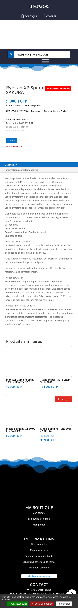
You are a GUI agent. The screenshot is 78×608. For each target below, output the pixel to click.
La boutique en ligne (39, 518)
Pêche (64, 111)
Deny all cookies (42, 603)
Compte (51, 16)
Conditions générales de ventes (39, 561)
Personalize (64, 603)
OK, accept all (18, 603)
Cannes (48, 111)
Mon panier (39, 524)
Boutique (31, 16)
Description (11, 164)
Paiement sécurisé (39, 567)
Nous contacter (39, 544)
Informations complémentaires (21, 169)
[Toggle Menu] (45, 61)
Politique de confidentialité (39, 555)
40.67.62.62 (40, 6)
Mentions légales (39, 550)
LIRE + (12, 140)
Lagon (56, 111)
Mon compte (39, 512)
